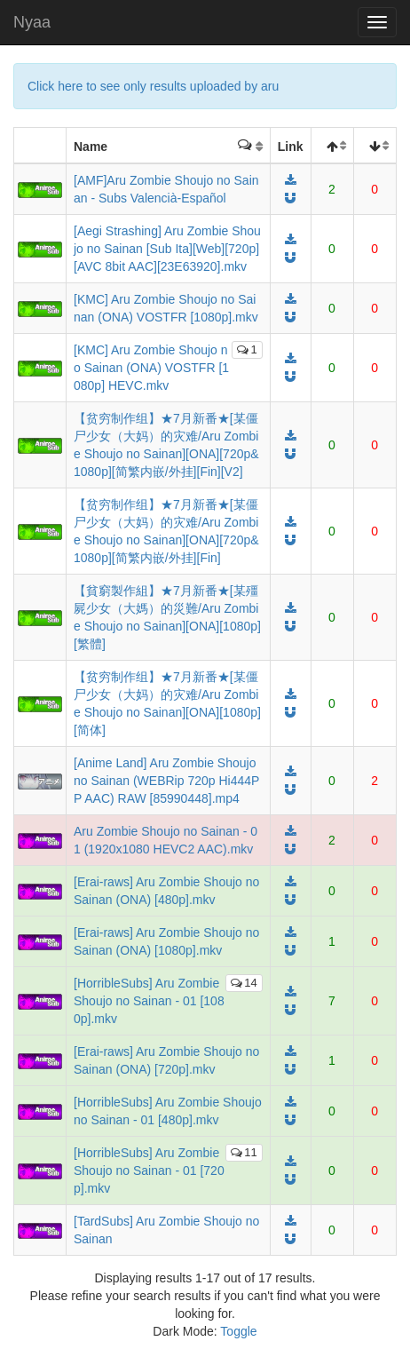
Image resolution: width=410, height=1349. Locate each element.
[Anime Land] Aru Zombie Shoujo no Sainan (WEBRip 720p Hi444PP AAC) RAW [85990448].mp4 (166, 780)
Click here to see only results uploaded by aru (153, 86)
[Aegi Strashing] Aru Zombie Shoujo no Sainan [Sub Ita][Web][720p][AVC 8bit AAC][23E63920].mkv (167, 249)
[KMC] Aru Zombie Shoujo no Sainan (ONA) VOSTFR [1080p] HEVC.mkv (151, 368)
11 (243, 1152)
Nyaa (32, 22)
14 (243, 982)
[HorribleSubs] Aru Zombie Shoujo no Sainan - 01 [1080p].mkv (149, 1001)
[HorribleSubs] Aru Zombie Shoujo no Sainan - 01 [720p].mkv (149, 1170)
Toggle (238, 1331)
